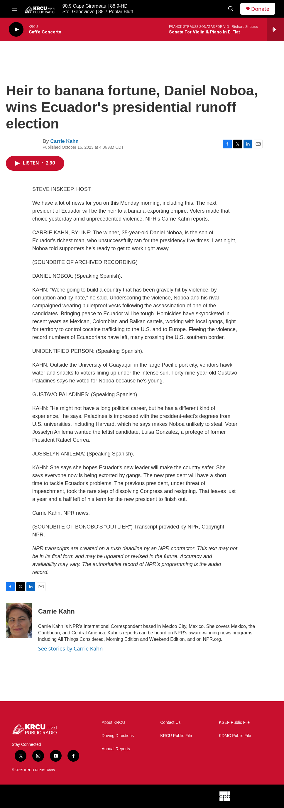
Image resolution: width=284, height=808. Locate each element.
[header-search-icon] (230, 8)
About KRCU (113, 722)
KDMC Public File (235, 736)
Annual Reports (116, 749)
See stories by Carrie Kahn (70, 648)
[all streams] (275, 29)
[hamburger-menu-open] (14, 9)
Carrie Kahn (64, 141)
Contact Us (170, 722)
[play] (16, 29)
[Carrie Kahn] (19, 620)
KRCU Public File (176, 736)
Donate (260, 9)
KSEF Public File (234, 722)
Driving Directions (118, 736)
